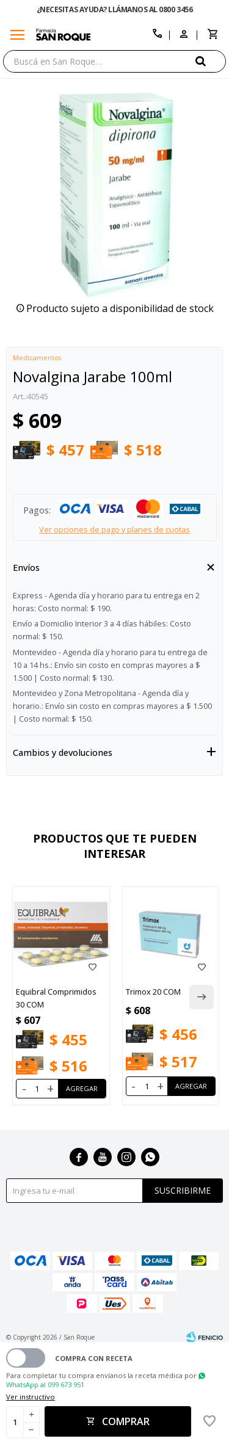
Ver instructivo (30, 1396)
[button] (210, 60)
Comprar (126, 1421)
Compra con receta (94, 1358)
